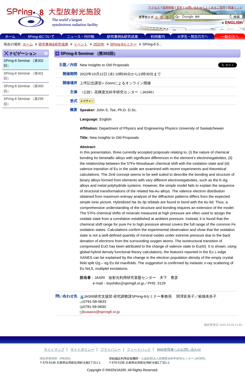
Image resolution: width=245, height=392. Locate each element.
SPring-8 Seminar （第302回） (23, 63)
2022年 (98, 44)
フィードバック (139, 349)
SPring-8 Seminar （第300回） (23, 88)
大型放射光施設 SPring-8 (52, 17)
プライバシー (110, 349)
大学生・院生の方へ (192, 36)
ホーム (10, 36)
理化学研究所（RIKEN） (56, 358)
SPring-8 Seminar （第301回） (23, 76)
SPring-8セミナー (123, 44)
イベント (81, 44)
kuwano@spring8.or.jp (101, 312)
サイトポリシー (82, 349)
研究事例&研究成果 (122, 36)
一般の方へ (229, 36)
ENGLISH (234, 22)
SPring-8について (41, 36)
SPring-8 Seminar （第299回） (23, 101)
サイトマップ (54, 349)
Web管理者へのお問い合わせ (179, 349)
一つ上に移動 (46, 53)
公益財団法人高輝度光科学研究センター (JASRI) (173, 358)
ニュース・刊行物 (80, 36)
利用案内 (157, 36)
